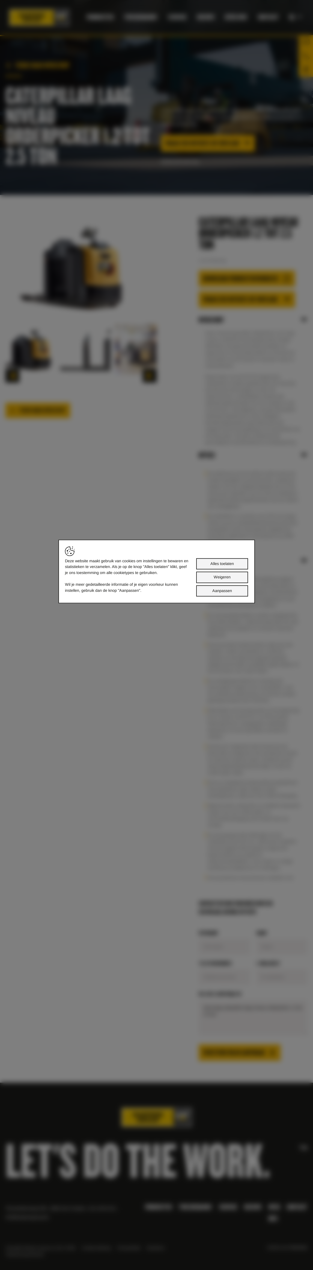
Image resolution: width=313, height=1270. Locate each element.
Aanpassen (222, 591)
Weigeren (222, 577)
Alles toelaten (222, 563)
